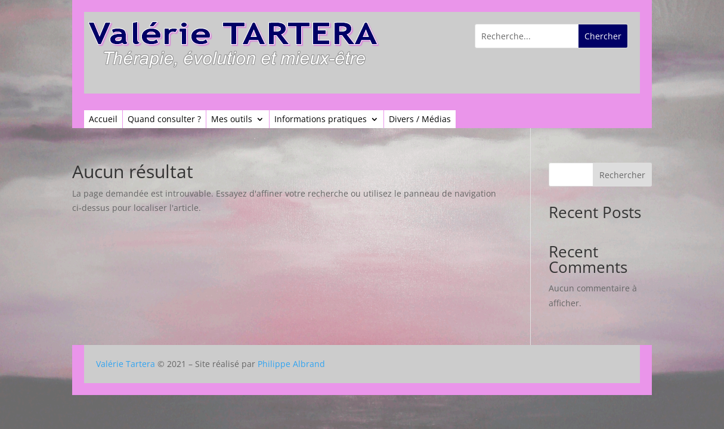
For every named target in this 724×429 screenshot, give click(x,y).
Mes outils (231, 120)
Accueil (103, 120)
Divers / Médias (420, 120)
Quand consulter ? (164, 120)
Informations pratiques (320, 120)
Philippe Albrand (291, 363)
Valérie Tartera (125, 363)
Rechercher (622, 175)
